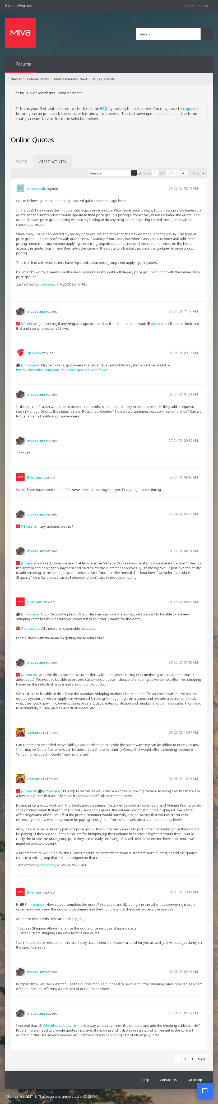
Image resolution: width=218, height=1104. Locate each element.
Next (201, 1059)
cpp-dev (160, 323)
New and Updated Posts (30, 79)
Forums (23, 64)
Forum (19, 92)
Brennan (30, 323)
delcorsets (32, 628)
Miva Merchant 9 (71, 92)
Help (145, 1079)
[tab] (22, 161)
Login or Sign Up (195, 5)
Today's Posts (103, 79)
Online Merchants (41, 92)
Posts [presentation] (21, 161)
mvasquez (36, 311)
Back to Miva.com (18, 5)
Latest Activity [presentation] (52, 161)
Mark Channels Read (70, 79)
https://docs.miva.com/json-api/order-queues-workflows (61, 369)
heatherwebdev (59, 1025)
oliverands (36, 188)
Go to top (194, 1079)
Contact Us (168, 1079)
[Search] (168, 34)
